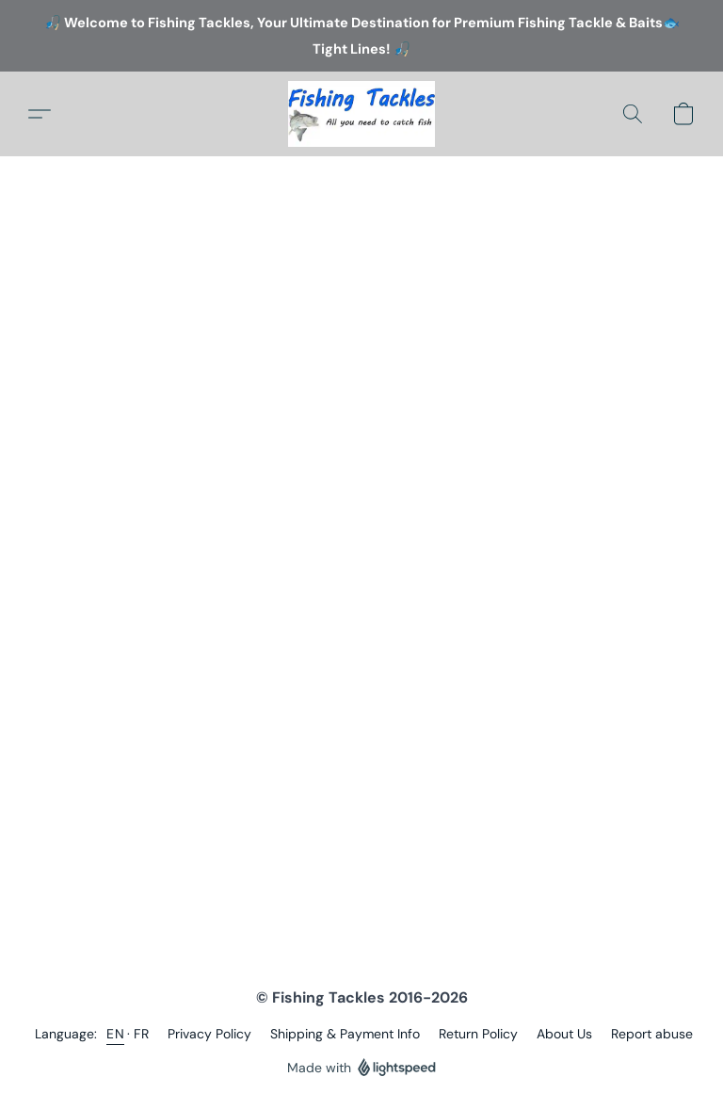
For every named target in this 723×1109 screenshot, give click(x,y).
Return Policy (478, 1033)
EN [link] (115, 1033)
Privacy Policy (209, 1033)
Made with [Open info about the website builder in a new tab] (361, 1068)
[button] (361, 114)
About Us (564, 1033)
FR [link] (141, 1033)
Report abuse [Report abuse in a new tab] (652, 1033)
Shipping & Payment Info (345, 1033)
